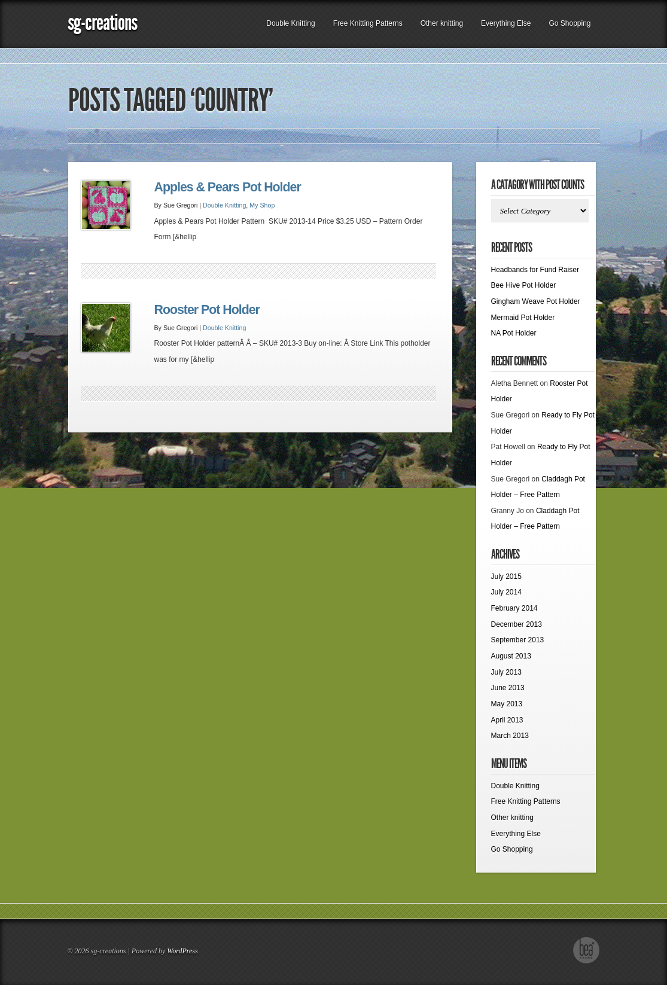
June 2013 (508, 688)
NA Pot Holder (514, 333)
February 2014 (514, 608)
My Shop (262, 205)
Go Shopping (569, 23)
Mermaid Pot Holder (523, 317)
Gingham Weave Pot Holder (535, 301)
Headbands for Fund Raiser (535, 270)
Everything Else (506, 23)
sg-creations (102, 22)
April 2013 (507, 720)
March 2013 (510, 735)
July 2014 (506, 592)
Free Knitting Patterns (368, 23)
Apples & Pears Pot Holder (227, 187)
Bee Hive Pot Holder (523, 285)
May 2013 (507, 704)
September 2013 (517, 640)
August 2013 (511, 656)
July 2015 (506, 576)
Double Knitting (290, 23)
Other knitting (442, 23)
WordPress (182, 951)
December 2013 (516, 624)
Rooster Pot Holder (207, 310)
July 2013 (506, 672)
